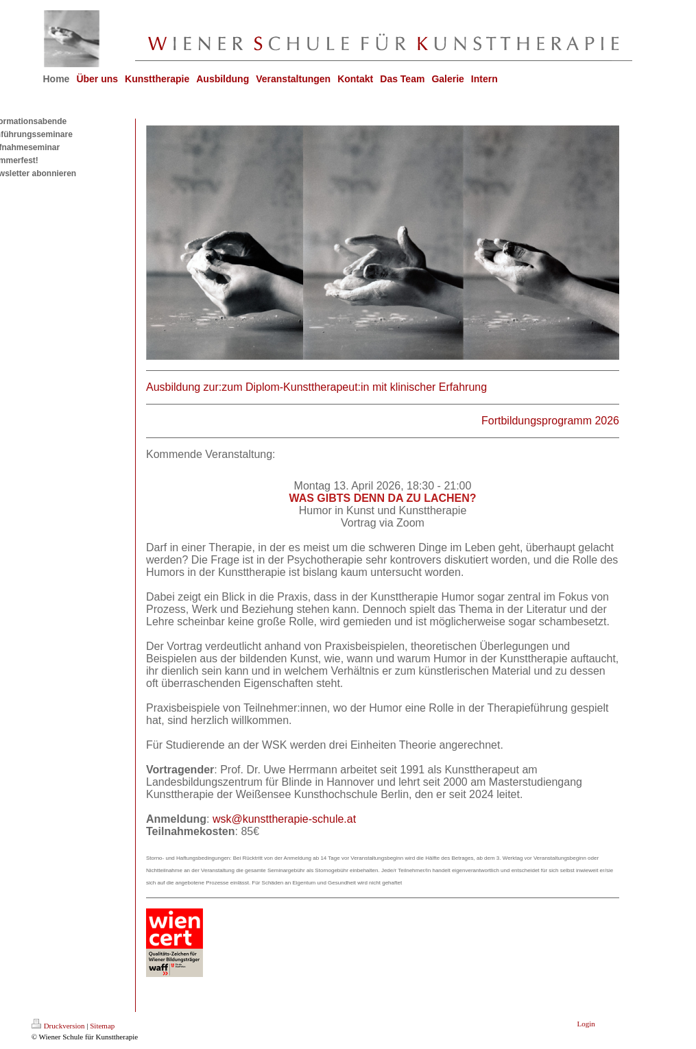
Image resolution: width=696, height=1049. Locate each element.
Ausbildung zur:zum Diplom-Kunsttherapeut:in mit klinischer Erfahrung (316, 387)
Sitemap (102, 1026)
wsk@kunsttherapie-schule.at (284, 819)
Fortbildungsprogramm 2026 (550, 420)
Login (586, 1024)
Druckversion (58, 1026)
